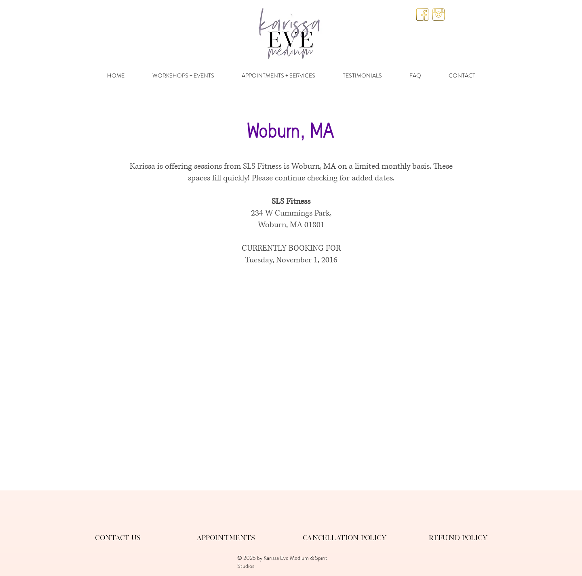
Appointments (225, 537)
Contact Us (118, 537)
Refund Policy (458, 537)
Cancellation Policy (345, 537)
